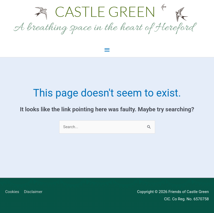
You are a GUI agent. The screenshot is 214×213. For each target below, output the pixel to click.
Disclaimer (33, 191)
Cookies (12, 191)
